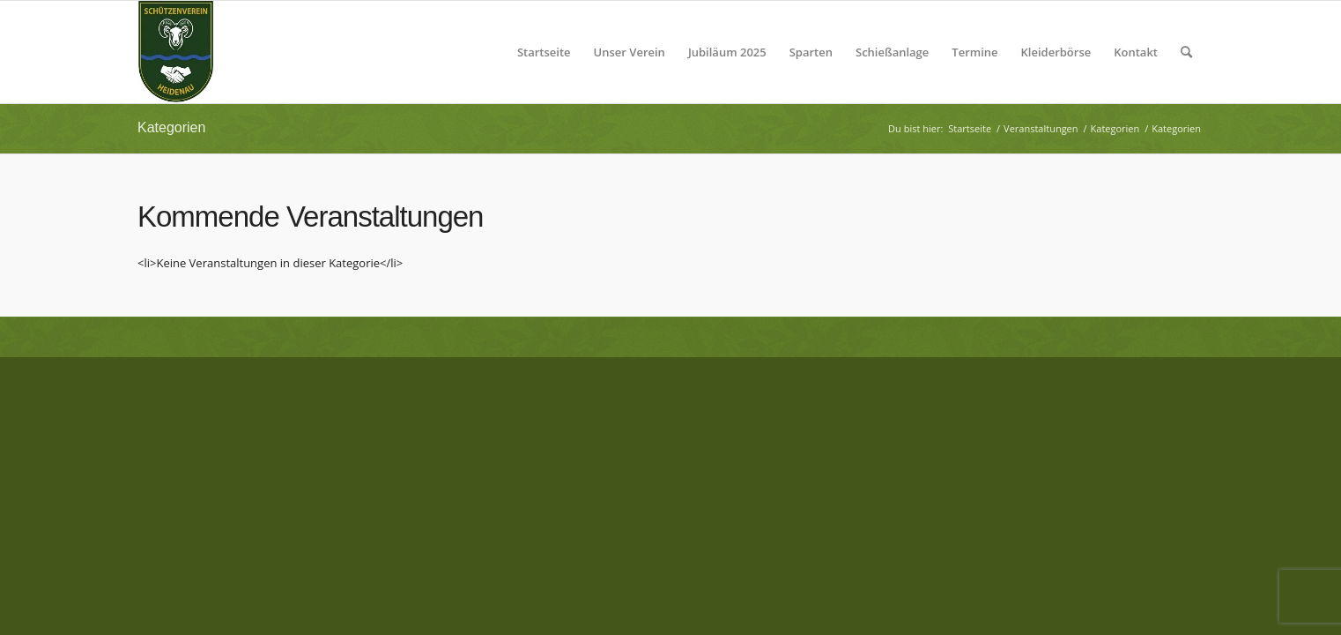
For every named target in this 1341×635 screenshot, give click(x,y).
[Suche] (1186, 52)
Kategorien (171, 127)
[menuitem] (544, 52)
